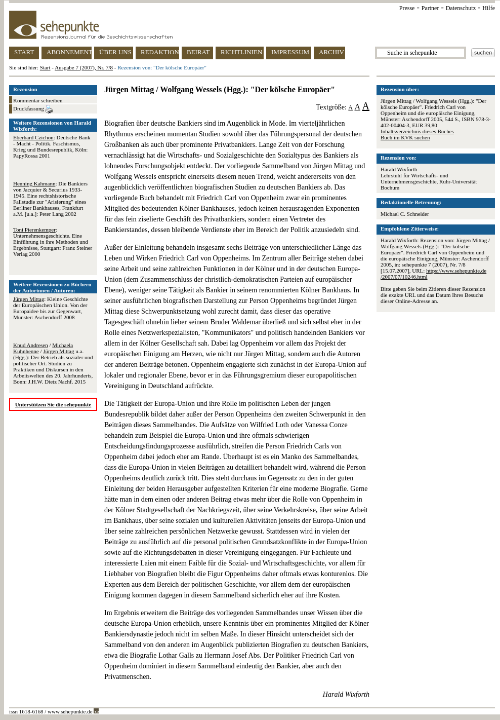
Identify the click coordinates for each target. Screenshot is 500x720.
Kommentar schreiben (37, 100)
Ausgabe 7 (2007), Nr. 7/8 (84, 67)
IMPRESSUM (290, 52)
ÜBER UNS (115, 52)
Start (45, 67)
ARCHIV (331, 52)
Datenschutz (461, 8)
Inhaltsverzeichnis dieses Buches (417, 131)
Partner (430, 8)
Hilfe (488, 8)
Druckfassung (33, 109)
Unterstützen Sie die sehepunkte (53, 404)
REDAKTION (160, 52)
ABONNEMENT (69, 52)
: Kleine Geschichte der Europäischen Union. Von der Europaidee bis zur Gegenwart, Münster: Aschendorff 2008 (50, 308)
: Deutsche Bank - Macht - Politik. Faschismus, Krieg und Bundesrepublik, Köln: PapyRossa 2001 (51, 146)
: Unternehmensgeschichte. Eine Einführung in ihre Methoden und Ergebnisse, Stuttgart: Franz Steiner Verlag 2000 (52, 241)
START (24, 52)
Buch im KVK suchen (405, 137)
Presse (407, 8)
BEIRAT (198, 52)
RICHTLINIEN (241, 52)
